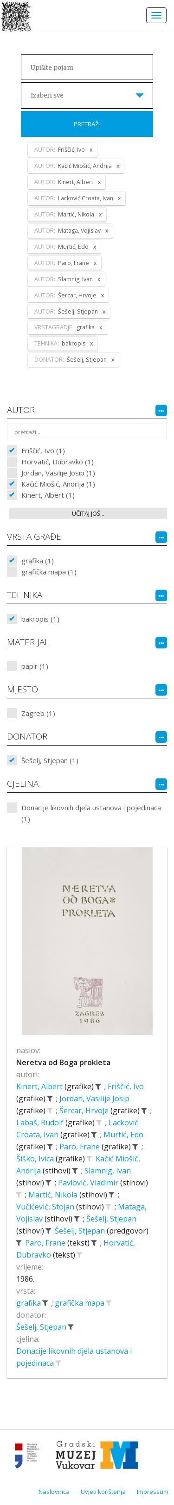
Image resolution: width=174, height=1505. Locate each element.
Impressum (152, 1491)
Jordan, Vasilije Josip (94, 1098)
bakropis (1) (40, 618)
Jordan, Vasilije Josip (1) (58, 472)
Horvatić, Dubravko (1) (57, 461)
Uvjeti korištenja (103, 1491)
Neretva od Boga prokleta (63, 1062)
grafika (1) (37, 560)
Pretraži (87, 124)
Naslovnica (54, 1491)
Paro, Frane (80, 1146)
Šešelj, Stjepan (111, 1219)
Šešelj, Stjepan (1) (49, 760)
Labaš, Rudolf (40, 1122)
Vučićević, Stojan (46, 1207)
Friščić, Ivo (126, 1086)
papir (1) (34, 666)
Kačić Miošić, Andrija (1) (58, 483)
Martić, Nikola (53, 1195)
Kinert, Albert (40, 1086)
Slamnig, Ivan (107, 1171)
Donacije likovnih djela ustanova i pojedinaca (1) (91, 813)
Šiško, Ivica (36, 1158)
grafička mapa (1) (49, 571)
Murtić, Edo (123, 1134)
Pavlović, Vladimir (89, 1183)
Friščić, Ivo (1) (43, 450)
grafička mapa (80, 1303)
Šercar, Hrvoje (84, 1110)
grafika (29, 1303)
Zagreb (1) (38, 713)
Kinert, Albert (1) (48, 495)
